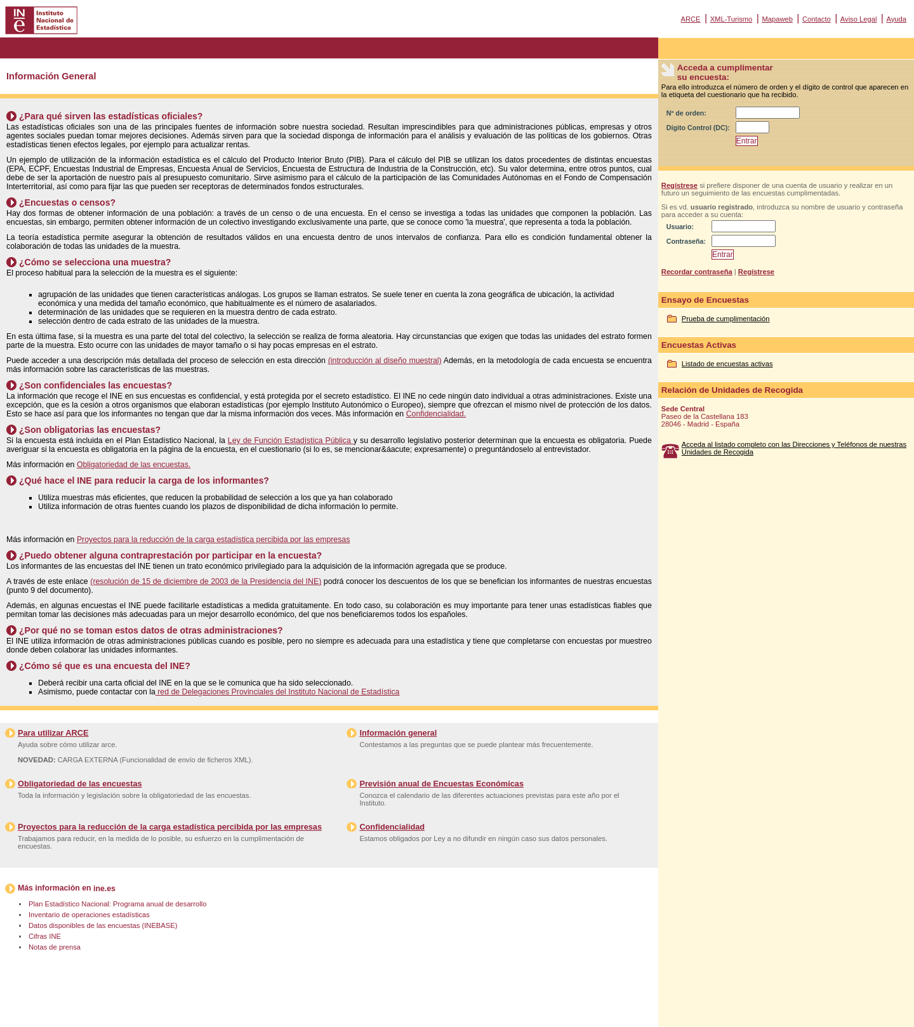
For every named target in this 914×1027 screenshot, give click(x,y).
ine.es (104, 888)
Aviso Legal (858, 19)
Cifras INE (45, 936)
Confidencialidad (392, 827)
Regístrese (679, 185)
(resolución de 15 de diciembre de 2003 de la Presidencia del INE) (205, 581)
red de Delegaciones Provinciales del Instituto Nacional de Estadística (278, 691)
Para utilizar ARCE (53, 733)
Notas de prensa (55, 947)
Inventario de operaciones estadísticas (89, 914)
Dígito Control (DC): (698, 127)
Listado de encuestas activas (727, 364)
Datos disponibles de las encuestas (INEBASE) (103, 925)
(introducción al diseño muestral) (385, 360)
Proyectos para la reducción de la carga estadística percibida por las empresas (213, 539)
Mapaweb (777, 19)
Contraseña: (686, 241)
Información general (398, 733)
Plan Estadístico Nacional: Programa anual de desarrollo (117, 904)
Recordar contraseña (696, 271)
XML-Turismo (731, 19)
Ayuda (896, 19)
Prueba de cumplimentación (726, 318)
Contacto (816, 19)
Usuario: (680, 226)
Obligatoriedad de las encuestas (80, 783)
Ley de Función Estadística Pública (291, 440)
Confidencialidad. (436, 413)
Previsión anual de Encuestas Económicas (441, 783)
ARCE (690, 19)
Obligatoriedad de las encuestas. (133, 464)
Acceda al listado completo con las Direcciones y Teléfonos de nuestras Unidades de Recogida (794, 448)
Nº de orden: (686, 113)
